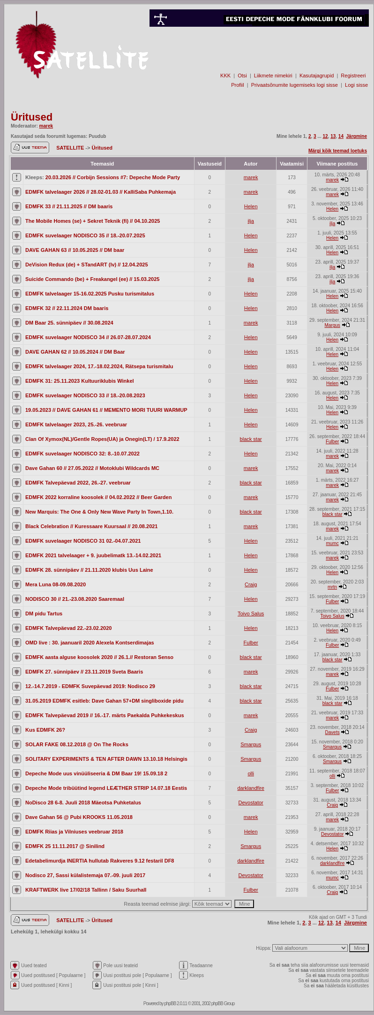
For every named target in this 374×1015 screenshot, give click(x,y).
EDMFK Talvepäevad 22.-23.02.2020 (68, 628)
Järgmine (356, 136)
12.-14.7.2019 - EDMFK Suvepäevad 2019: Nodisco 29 (90, 686)
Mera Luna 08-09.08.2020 (55, 584)
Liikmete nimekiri (273, 75)
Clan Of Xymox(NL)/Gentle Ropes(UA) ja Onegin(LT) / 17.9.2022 (102, 439)
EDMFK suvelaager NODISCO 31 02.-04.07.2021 (83, 541)
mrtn (332, 587)
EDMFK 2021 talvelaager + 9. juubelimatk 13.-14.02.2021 (93, 555)
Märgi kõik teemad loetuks (337, 150)
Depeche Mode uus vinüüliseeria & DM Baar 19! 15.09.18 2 (96, 773)
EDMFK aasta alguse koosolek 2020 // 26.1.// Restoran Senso (99, 657)
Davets (332, 732)
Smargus (250, 744)
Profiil (237, 85)
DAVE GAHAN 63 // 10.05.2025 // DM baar (74, 250)
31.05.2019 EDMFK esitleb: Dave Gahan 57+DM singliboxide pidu (104, 701)
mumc (332, 543)
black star (251, 439)
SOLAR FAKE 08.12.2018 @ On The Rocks (76, 744)
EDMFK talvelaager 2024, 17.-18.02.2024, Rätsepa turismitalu (99, 366)
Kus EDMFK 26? (45, 730)
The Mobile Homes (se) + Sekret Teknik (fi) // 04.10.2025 (92, 221)
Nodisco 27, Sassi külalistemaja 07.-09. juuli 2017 (85, 875)
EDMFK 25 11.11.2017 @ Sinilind (65, 846)
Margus (332, 325)
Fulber (332, 441)
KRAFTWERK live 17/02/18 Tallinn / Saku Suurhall (85, 890)
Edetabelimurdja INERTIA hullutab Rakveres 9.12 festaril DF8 (99, 861)
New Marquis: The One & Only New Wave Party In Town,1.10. (99, 512)
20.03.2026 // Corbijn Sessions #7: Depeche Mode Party (112, 177)
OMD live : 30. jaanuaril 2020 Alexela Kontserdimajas (89, 642)
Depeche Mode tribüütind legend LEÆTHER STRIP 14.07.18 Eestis (106, 788)
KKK (225, 75)
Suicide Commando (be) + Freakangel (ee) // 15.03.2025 (92, 279)
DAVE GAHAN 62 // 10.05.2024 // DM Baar (75, 352)
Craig (251, 584)
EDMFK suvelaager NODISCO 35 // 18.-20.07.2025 (85, 235)
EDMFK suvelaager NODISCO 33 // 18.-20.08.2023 (85, 395)
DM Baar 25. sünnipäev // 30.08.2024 (69, 323)
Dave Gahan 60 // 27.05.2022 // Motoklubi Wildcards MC (92, 468)
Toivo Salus (251, 613)
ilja (250, 221)
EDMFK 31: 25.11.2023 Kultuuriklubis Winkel (79, 381)
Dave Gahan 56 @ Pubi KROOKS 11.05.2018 (79, 817)
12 (325, 136)
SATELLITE (70, 148)
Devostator (251, 802)
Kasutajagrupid (316, 75)
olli (250, 773)
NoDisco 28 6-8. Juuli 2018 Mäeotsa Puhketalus (83, 802)
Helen (251, 206)
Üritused (31, 117)
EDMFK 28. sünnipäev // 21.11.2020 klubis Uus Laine (89, 570)
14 (341, 136)
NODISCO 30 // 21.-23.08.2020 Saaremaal (74, 599)
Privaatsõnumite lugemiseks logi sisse (294, 85)
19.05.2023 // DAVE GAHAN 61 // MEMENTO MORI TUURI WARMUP (106, 410)
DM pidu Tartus (43, 613)
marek (46, 126)
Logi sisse (356, 85)
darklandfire (250, 788)
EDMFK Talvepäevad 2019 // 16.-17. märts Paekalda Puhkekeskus (104, 715)
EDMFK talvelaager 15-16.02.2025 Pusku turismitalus (89, 293)
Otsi (242, 75)
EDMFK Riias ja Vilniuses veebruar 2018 (74, 831)
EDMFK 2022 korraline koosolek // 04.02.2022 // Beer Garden (98, 497)
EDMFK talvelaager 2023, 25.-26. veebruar (76, 424)
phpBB (170, 1003)
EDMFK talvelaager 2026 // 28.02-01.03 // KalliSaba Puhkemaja (100, 192)
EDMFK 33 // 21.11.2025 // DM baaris (68, 206)
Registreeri (353, 75)
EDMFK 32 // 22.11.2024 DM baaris (66, 308)
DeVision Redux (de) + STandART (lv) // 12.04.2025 (86, 264)
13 (333, 136)
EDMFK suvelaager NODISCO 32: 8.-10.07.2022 (82, 453)
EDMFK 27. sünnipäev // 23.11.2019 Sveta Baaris (84, 671)
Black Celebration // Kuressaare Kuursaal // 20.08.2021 (91, 526)
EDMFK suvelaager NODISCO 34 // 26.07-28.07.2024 (88, 337)
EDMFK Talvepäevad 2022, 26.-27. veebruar (78, 482)
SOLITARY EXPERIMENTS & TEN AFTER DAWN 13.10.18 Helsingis (106, 759)
